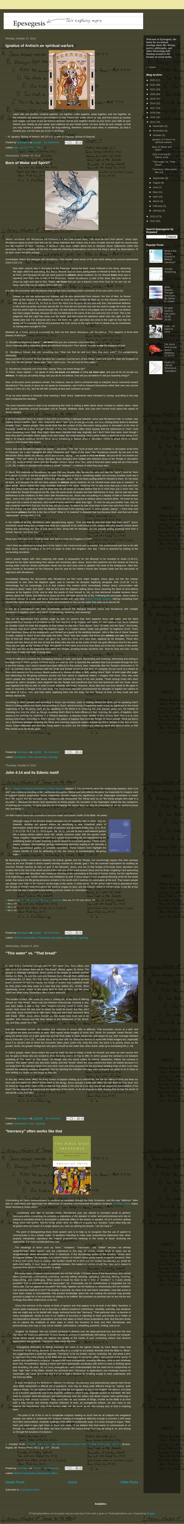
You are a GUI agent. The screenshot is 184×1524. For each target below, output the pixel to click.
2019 (153, 98)
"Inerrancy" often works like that (34, 1131)
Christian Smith (122, 1203)
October (157, 135)
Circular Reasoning (170, 270)
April (155, 196)
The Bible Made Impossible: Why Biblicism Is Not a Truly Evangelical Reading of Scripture (73, 1444)
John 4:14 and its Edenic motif (32, 773)
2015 (153, 117)
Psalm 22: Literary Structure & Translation (170, 366)
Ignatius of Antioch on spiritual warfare (40, 46)
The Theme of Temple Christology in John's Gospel (35, 788)
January (157, 210)
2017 (153, 108)
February (158, 206)
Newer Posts (15, 1482)
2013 (153, 216)
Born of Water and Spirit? (28, 163)
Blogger (151, 1513)
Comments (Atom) (30, 1489)
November (159, 130)
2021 (153, 89)
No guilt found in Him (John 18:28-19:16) (169, 314)
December (159, 126)
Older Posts (129, 1482)
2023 (153, 80)
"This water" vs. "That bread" (31, 953)
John (30, 757)
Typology (53, 757)
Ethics (31, 147)
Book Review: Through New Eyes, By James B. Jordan (170, 294)
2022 (153, 84)
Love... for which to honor (169, 329)
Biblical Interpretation (25, 937)
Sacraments (40, 757)
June (156, 187)
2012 (153, 221)
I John (31, 1123)
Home (72, 1482)
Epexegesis (20, 147)
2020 (153, 94)
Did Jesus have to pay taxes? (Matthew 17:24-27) (170, 350)
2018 (153, 103)
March (156, 201)
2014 (153, 122)
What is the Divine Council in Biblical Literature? (170, 257)
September (159, 178)
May (155, 192)
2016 (153, 112)
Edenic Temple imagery (98, 598)
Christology (43, 937)
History (39, 147)
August (157, 182)
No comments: (52, 142)
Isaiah (67, 937)
